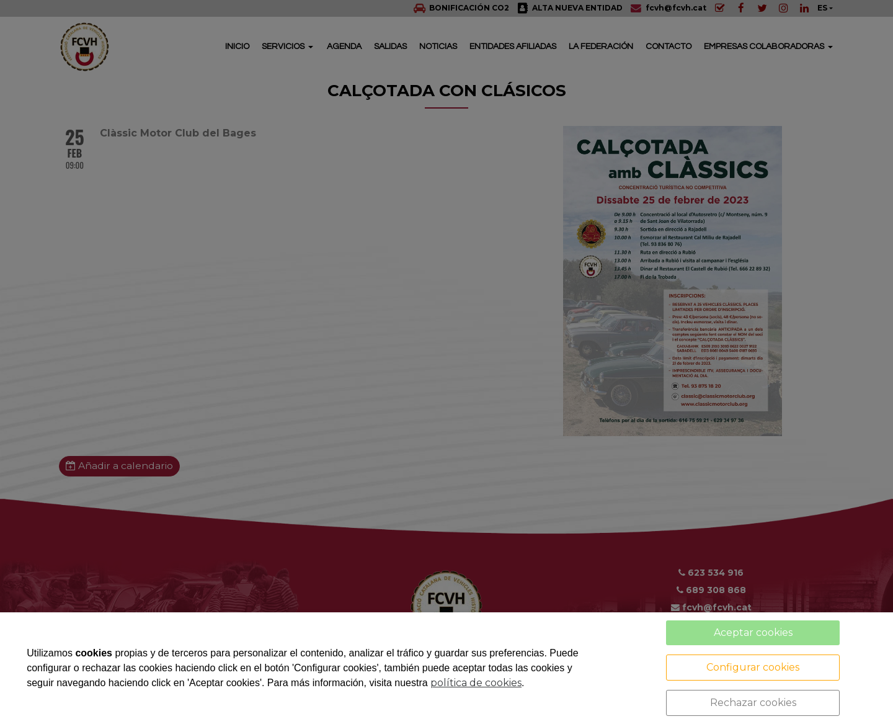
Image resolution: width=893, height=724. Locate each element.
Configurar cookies (752, 667)
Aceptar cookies (753, 632)
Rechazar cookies (753, 702)
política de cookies (476, 683)
